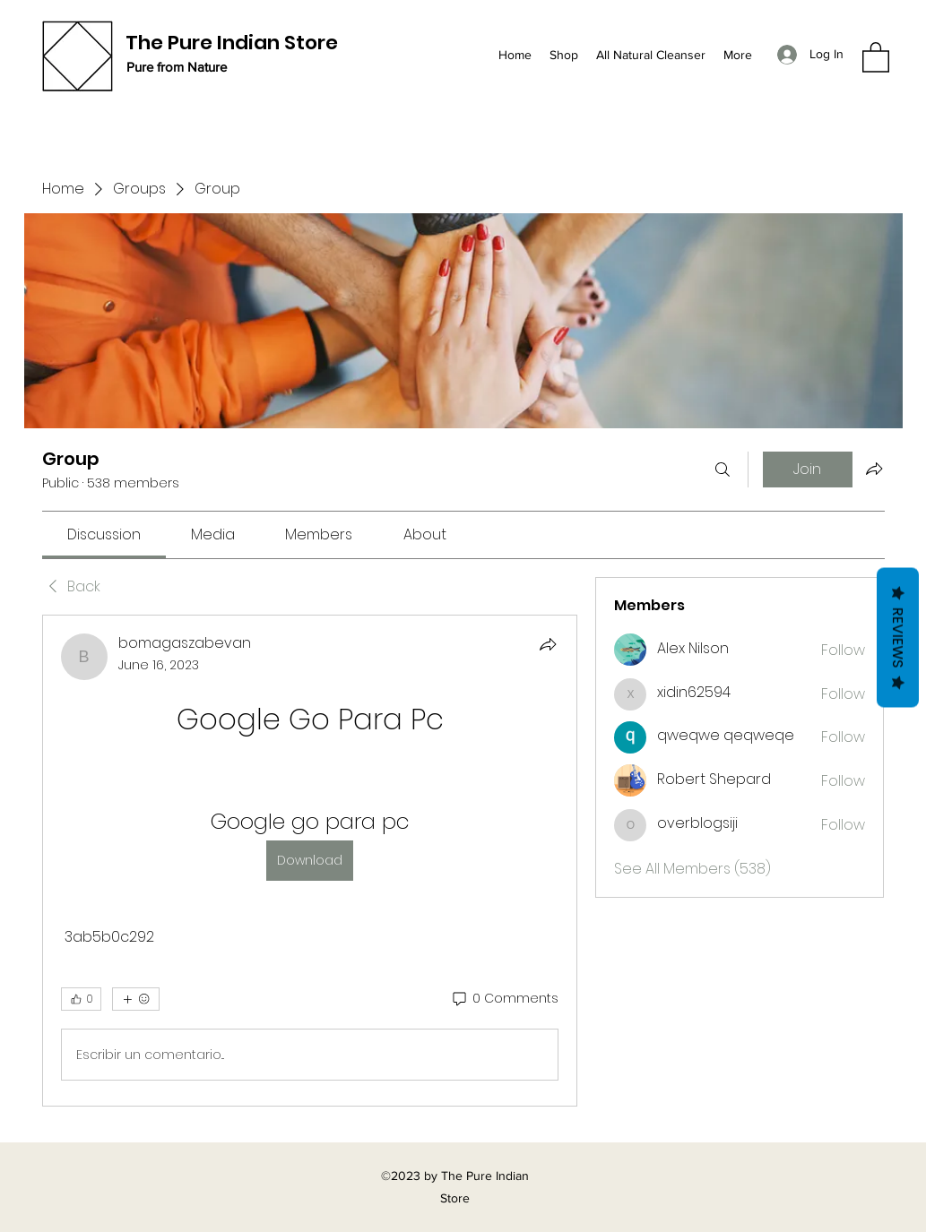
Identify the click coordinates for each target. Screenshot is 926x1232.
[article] (310, 861)
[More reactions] (136, 999)
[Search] (722, 469)
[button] (875, 56)
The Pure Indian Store (231, 42)
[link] (104, 534)
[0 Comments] (504, 999)
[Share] (547, 644)
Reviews (897, 637)
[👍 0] (81, 999)
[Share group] (874, 468)
